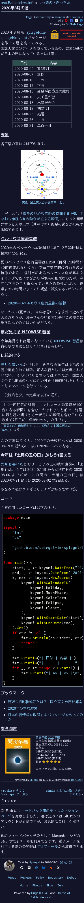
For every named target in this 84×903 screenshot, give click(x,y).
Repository (55, 877)
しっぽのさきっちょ (54, 2)
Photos (37, 885)
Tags (29, 17)
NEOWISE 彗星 (67, 340)
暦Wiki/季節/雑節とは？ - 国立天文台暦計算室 (45, 701)
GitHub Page (74, 24)
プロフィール (47, 846)
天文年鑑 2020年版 (48, 737)
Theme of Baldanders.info (50, 895)
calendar (59, 17)
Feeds (12, 877)
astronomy (43, 17)
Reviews (26, 877)
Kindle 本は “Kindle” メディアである (64, 792)
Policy (40, 877)
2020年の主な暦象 (22, 708)
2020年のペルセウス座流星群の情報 (37, 303)
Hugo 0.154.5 (40, 893)
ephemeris (75, 17)
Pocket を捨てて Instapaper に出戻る (14, 792)
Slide (49, 885)
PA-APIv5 (76, 779)
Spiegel (34, 779)
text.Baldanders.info (17, 2)
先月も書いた (12, 364)
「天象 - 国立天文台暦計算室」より (42, 202)
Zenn (61, 885)
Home (24, 885)
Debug (71, 877)
